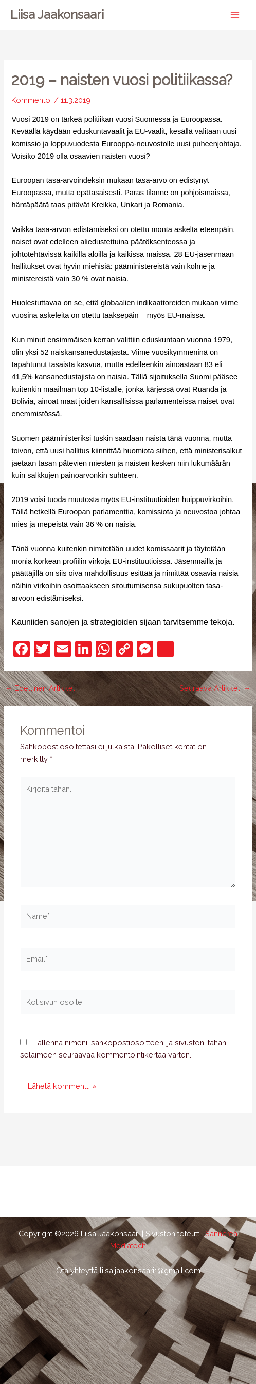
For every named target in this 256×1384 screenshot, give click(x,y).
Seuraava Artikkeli (215, 689)
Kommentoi (31, 99)
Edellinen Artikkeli (41, 689)
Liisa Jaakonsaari (57, 15)
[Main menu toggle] (235, 15)
